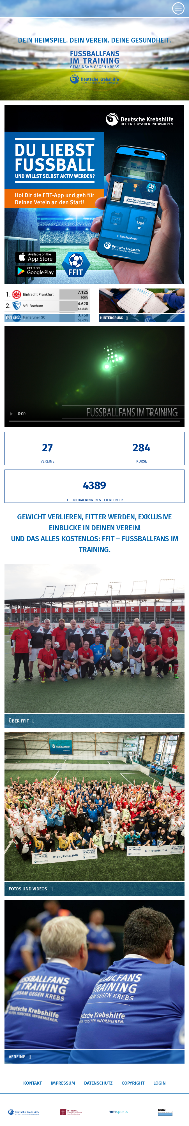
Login (159, 1083)
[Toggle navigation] (178, 8)
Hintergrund (115, 318)
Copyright (133, 1083)
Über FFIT (23, 721)
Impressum (63, 1083)
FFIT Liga (16, 318)
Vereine (21, 1056)
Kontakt (32, 1083)
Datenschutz (98, 1083)
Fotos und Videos (32, 889)
